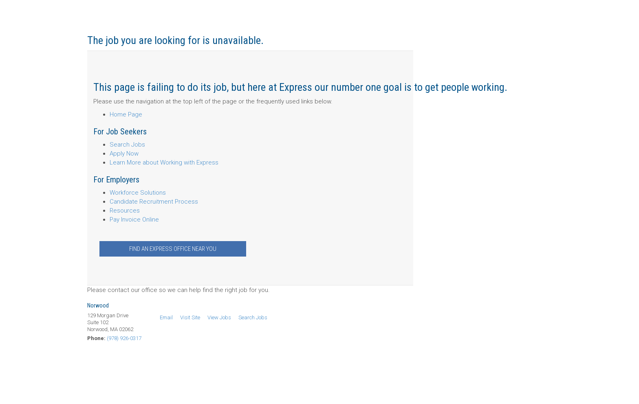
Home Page (126, 114)
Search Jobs (127, 144)
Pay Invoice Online (134, 219)
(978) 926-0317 (124, 338)
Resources (125, 210)
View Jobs (219, 317)
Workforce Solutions (138, 192)
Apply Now (124, 153)
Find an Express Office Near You (172, 249)
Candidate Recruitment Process (154, 201)
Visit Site (190, 317)
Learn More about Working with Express (164, 162)
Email (166, 317)
